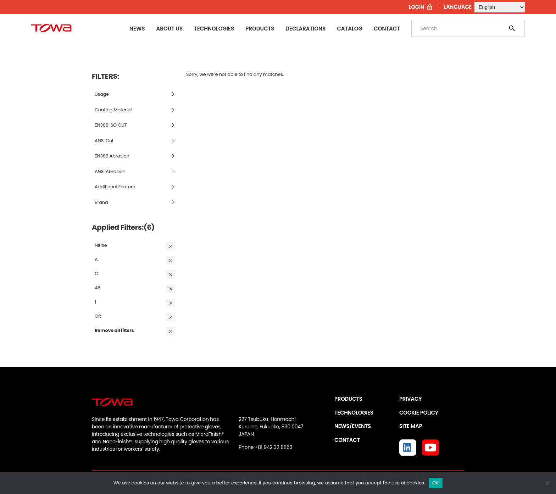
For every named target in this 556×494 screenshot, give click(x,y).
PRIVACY (410, 399)
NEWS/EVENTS (352, 426)
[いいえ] (547, 483)
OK (435, 482)
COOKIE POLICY (418, 412)
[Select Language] (499, 7)
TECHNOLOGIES (353, 412)
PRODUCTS (348, 399)
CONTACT (347, 440)
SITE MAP (410, 426)
